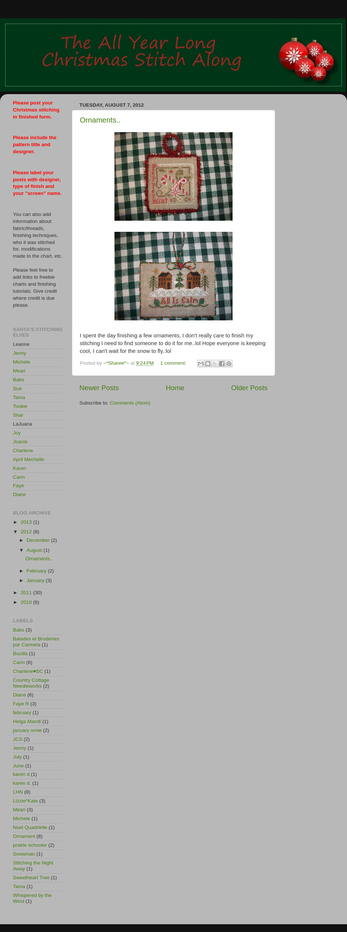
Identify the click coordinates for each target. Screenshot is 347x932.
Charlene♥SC (28, 671)
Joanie (20, 441)
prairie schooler (30, 845)
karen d (21, 774)
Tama (19, 397)
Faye (18, 485)
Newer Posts (99, 388)
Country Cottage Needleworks (31, 683)
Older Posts (249, 388)
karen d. (22, 783)
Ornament (24, 836)
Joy (17, 433)
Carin (19, 477)
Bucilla (20, 653)
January (36, 580)
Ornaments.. (100, 120)
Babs (18, 379)
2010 (27, 602)
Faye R (21, 703)
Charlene (23, 450)
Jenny (19, 353)
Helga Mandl (27, 721)
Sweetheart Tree (31, 877)
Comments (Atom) (130, 403)
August (35, 550)
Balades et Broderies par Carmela (36, 641)
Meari (19, 371)
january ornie (27, 730)
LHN (18, 792)
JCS (18, 739)
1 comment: (174, 363)
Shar (18, 415)
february (22, 712)
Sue (17, 388)
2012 (27, 531)
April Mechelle (28, 459)
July (17, 757)
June (18, 765)
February (37, 571)
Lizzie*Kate (25, 801)
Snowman (24, 854)
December (39, 540)
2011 (27, 592)
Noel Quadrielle (30, 827)
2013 (27, 522)
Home (175, 388)
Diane (19, 494)
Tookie (20, 406)
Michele (21, 362)
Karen (19, 468)
